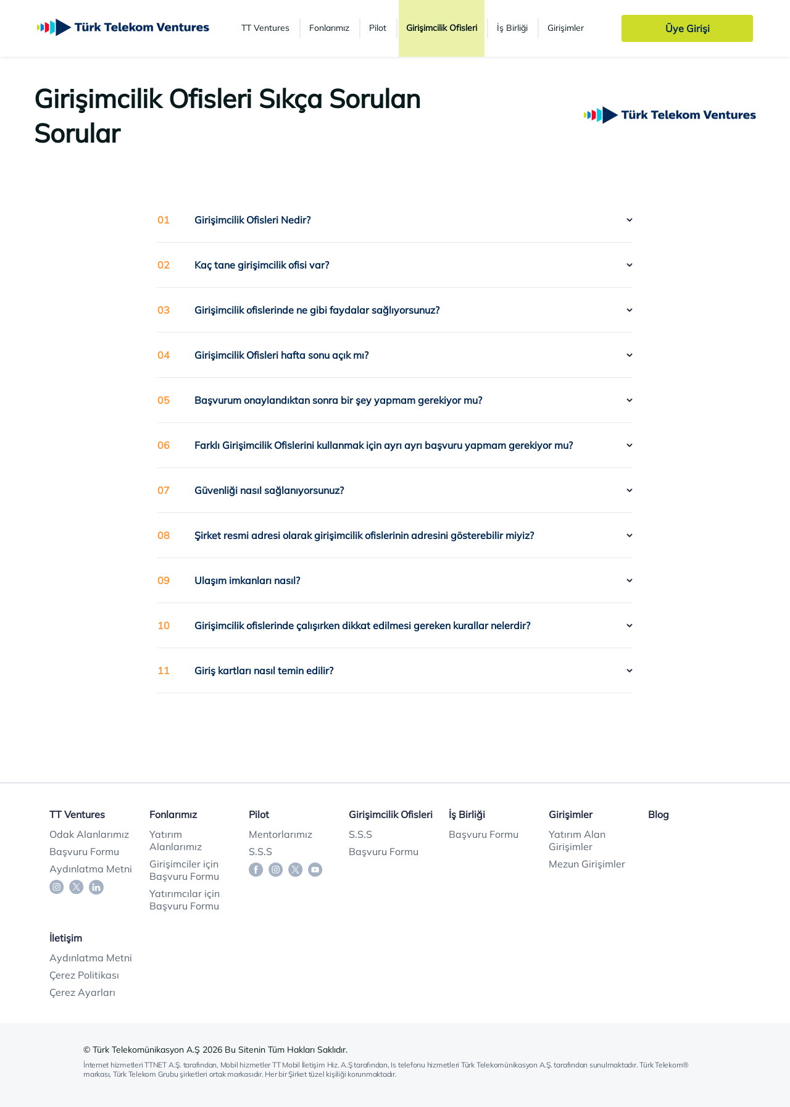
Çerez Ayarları (82, 992)
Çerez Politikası (84, 975)
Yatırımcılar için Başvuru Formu (184, 899)
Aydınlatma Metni (90, 869)
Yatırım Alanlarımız (175, 840)
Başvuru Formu (84, 851)
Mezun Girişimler (587, 864)
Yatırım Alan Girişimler (577, 840)
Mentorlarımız (280, 834)
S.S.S (260, 851)
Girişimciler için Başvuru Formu (184, 870)
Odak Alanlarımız (89, 834)
